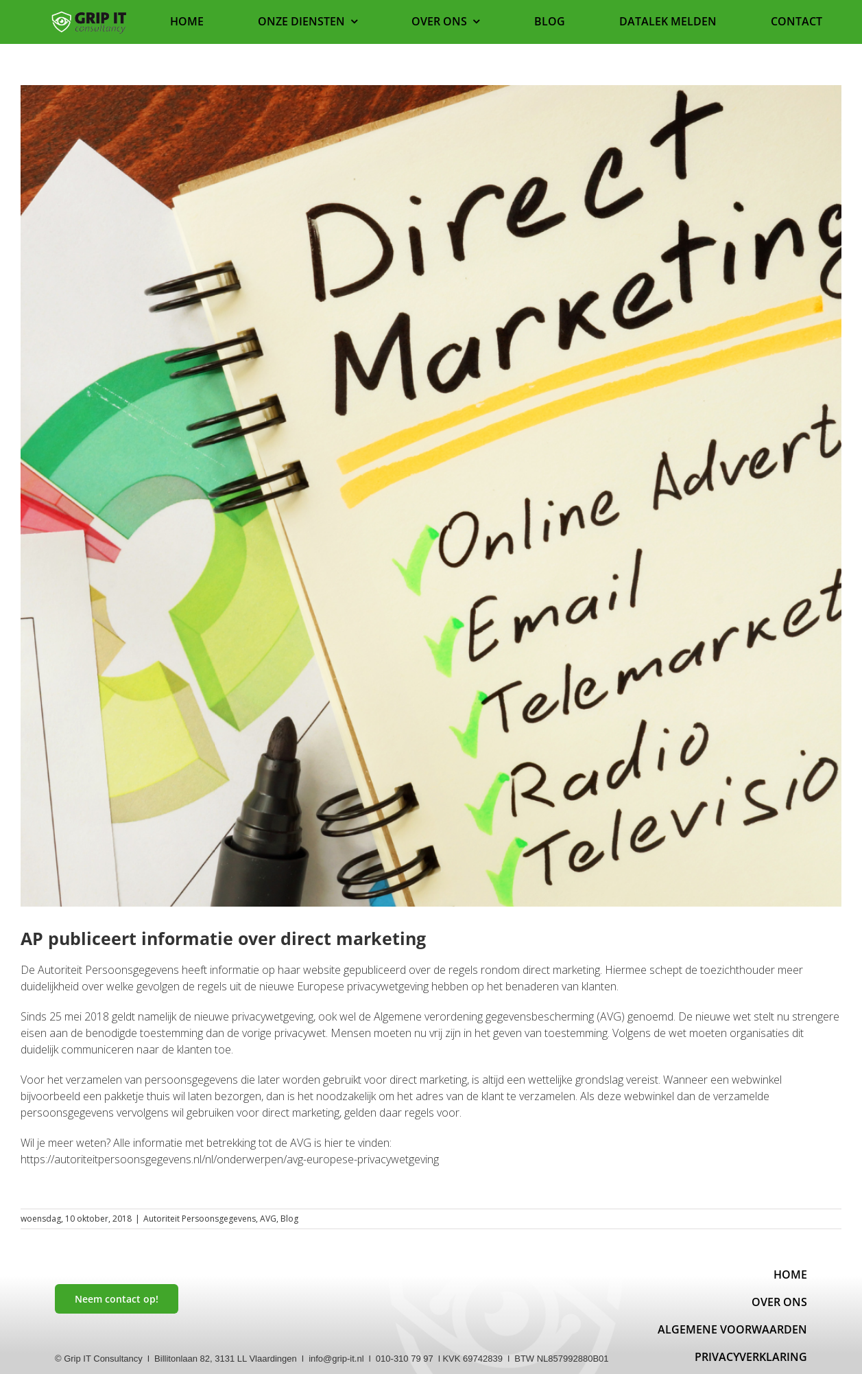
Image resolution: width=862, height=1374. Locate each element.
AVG (268, 1218)
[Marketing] (431, 496)
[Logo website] (89, 15)
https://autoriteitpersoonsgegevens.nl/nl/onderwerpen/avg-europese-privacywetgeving (230, 1159)
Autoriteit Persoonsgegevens (199, 1218)
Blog (289, 1218)
